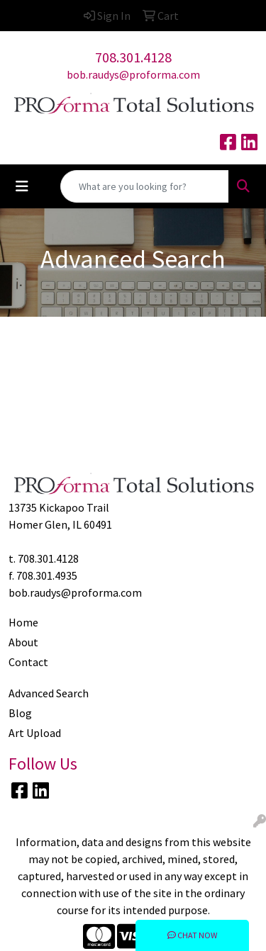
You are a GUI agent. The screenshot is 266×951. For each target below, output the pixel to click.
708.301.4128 (133, 57)
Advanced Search (49, 693)
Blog (20, 713)
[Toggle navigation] (22, 186)
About (23, 642)
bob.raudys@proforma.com (133, 74)
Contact (28, 662)
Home (23, 622)
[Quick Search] (144, 186)
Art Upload (35, 733)
